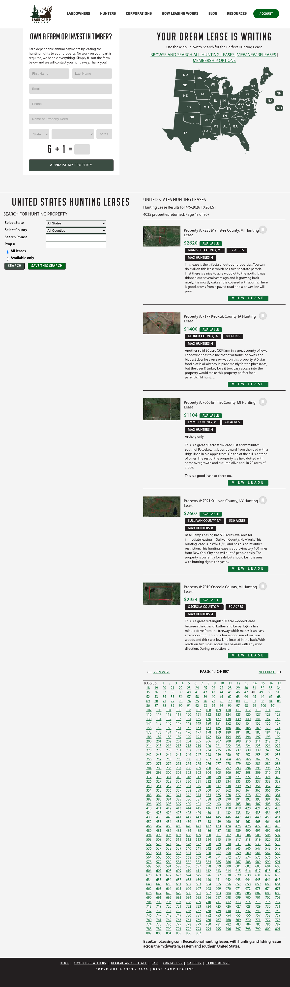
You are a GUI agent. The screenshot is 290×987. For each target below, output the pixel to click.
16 (271, 683)
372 (188, 795)
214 (148, 746)
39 (180, 692)
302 (188, 773)
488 (228, 831)
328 (168, 782)
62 (230, 697)
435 (258, 813)
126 (248, 715)
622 (168, 875)
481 (158, 831)
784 (248, 924)
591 (277, 862)
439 (158, 817)
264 (228, 759)
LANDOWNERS (78, 13)
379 (258, 795)
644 (248, 880)
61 (221, 697)
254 (267, 755)
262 (208, 759)
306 (228, 773)
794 (208, 929)
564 (148, 858)
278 (228, 764)
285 (158, 768)
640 (208, 880)
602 (248, 866)
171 (277, 728)
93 (205, 706)
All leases (16, 251)
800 (267, 929)
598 (208, 866)
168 (248, 728)
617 (258, 871)
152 (228, 724)
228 (148, 750)
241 (277, 750)
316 (188, 777)
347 (218, 786)
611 (198, 871)
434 (248, 813)
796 (228, 929)
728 (248, 907)
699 (238, 898)
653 (198, 884)
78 (221, 701)
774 (148, 924)
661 (277, 884)
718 (148, 907)
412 (168, 808)
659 (258, 884)
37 (164, 692)
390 (228, 800)
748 (168, 916)
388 (208, 800)
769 (238, 920)
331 (198, 782)
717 (277, 902)
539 (178, 849)
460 (228, 822)
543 (218, 849)
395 (277, 800)
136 (208, 719)
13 (246, 683)
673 (258, 889)
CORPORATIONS (139, 13)
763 (178, 920)
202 (168, 741)
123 (218, 715)
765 (198, 920)
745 (277, 911)
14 (255, 683)
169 (258, 728)
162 (188, 728)
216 (168, 746)
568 (188, 858)
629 (238, 875)
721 (178, 907)
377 (238, 795)
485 (198, 831)
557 (218, 853)
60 (213, 697)
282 (267, 764)
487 (218, 831)
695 (198, 898)
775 (158, 924)
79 (230, 701)
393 (258, 800)
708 (188, 902)
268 (267, 759)
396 (148, 804)
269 (277, 759)
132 (168, 719)
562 (267, 853)
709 (198, 902)
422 (267, 808)
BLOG (212, 13)
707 (178, 902)
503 (238, 835)
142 (267, 719)
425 (158, 813)
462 (248, 822)
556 (208, 853)
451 (277, 817)
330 (188, 782)
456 (188, 822)
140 (248, 719)
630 (248, 875)
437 (277, 813)
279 (238, 764)
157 (277, 724)
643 (238, 880)
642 (228, 880)
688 (267, 893)
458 (208, 822)
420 (248, 808)
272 (168, 764)
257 (158, 759)
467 (158, 826)
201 (158, 741)
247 (198, 755)
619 (277, 871)
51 (277, 692)
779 (198, 924)
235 (218, 750)
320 (228, 777)
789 (158, 929)
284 (148, 768)
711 (218, 902)
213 (277, 741)
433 (238, 813)
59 (205, 697)
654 (208, 884)
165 (218, 728)
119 (178, 715)
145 (158, 724)
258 (168, 759)
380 (267, 795)
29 (238, 688)
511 (178, 840)
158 (148, 728)
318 (208, 777)
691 (158, 898)
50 (269, 692)
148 (188, 724)
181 (238, 733)
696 (208, 898)
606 (148, 871)
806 (188, 933)
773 (277, 920)
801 (277, 929)
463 (258, 822)
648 (148, 884)
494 (148, 835)
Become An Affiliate (129, 963)
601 (238, 866)
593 (158, 866)
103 (158, 710)
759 (277, 916)
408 (267, 804)
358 (188, 791)
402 (208, 804)
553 (178, 853)
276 (208, 764)
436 (267, 813)
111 (238, 710)
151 (218, 724)
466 (148, 826)
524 (168, 844)
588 (248, 862)
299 (158, 773)
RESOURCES (237, 13)
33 (270, 688)
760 (148, 920)
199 (277, 737)
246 (188, 755)
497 (178, 835)
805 (178, 933)
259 (178, 759)
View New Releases (256, 55)
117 (158, 715)
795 (218, 929)
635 (158, 880)
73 (180, 701)
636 (168, 880)
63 (238, 697)
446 (228, 817)
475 (238, 826)
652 (188, 884)
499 (198, 835)
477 (258, 826)
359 (198, 791)
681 (198, 893)
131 (158, 719)
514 (208, 840)
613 (218, 871)
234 (208, 750)
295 (258, 768)
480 (148, 831)
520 (267, 840)
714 (248, 902)
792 (188, 929)
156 (267, 724)
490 (248, 831)
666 (188, 889)
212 (267, 741)
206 (208, 741)
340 (148, 786)
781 (218, 924)
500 (208, 835)
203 (178, 741)
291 (218, 768)
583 (198, 862)
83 (262, 701)
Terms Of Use (218, 963)
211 (258, 741)
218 (188, 746)
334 (228, 782)
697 (218, 898)
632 (267, 875)
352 (267, 786)
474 (228, 826)
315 (178, 777)
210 (248, 741)
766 (208, 920)
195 (238, 737)
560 (248, 853)
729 (258, 907)
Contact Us (173, 963)
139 (238, 719)
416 (208, 808)
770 (248, 920)
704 (148, 902)
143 (277, 719)
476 (248, 826)
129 (277, 715)
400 (188, 804)
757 (258, 916)
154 (248, 724)
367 (277, 791)
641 (218, 880)
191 (198, 737)
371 (178, 795)
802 (148, 933)
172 (148, 733)
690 (148, 898)
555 (198, 853)
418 (228, 808)
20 (164, 688)
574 (248, 858)
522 (148, 844)
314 (168, 777)
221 (218, 746)
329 (178, 782)
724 (208, 907)
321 (238, 777)
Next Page (270, 672)
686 (248, 893)
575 (258, 858)
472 (208, 826)
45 (230, 692)
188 (168, 737)
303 (198, 773)
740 (228, 911)
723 (198, 907)
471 (198, 826)
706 (168, 902)
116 (148, 715)
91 (189, 706)
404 (228, 804)
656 (228, 884)
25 (205, 688)
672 (248, 889)
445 (218, 817)
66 (262, 697)
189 (178, 737)
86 (148, 706)
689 (277, 893)
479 (277, 826)
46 (238, 692)
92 (197, 706)
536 (148, 849)
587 (238, 862)
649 (158, 884)
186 (148, 737)
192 (208, 737)
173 (158, 733)
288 (188, 768)
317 (198, 777)
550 (148, 853)
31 (254, 688)
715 (258, 902)
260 (188, 759)
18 (148, 688)
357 (178, 791)
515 (218, 840)
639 (198, 880)
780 (208, 924)
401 (198, 804)
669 (218, 889)
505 (258, 835)
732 (148, 911)
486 (208, 831)
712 (228, 902)
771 (258, 920)
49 (261, 692)
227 (277, 746)
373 (198, 795)
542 (208, 849)
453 (158, 822)
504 (248, 835)
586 (228, 862)
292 (228, 768)
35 (148, 692)
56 (180, 697)
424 (148, 813)
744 (267, 911)
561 (258, 853)
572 (228, 858)
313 (158, 777)
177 (198, 733)
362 (228, 791)
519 (258, 840)
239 (258, 750)
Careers (194, 963)
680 (188, 893)
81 (246, 701)
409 (277, 804)
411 (158, 808)
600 (228, 866)
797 (238, 929)
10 (222, 683)
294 (248, 768)
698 (228, 898)
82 (254, 701)
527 (198, 844)
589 (258, 862)
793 (198, 929)
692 (168, 898)
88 (164, 706)
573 (238, 858)
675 (277, 889)
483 (178, 831)
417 (218, 808)
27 (221, 688)
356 (168, 791)
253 (258, 755)
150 (208, 724)
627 (218, 875)
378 (248, 795)
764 (188, 920)
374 (208, 795)
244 (168, 755)
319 (218, 777)
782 (228, 924)
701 (258, 898)
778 (188, 924)
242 (148, 755)
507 (277, 835)
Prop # (10, 244)
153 (238, 724)
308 (248, 773)
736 (188, 911)
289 (198, 768)
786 (267, 924)
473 (218, 826)
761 (158, 920)
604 (267, 866)
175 (178, 733)
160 (168, 728)
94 (213, 706)
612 (208, 871)
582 (188, 862)
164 (208, 728)
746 (148, 916)
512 (188, 840)
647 (277, 880)
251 (238, 755)
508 (148, 840)
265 (238, 759)
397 (158, 804)
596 (188, 866)
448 (248, 817)
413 (178, 808)
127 (258, 715)
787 (277, 924)
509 (158, 840)
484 (188, 831)
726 (228, 907)
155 (258, 724)
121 (198, 715)
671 (238, 889)
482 (168, 831)
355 (158, 791)
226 (267, 746)
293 (238, 768)
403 (218, 804)
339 (277, 782)
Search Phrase (16, 237)
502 (228, 835)
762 (168, 920)
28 (230, 688)
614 (228, 871)
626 (208, 875)
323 (258, 777)
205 (198, 741)
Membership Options (214, 61)
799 (258, 929)
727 (238, 907)
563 (277, 853)
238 (248, 750)
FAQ (155, 963)
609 (178, 871)
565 (158, 858)
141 (258, 719)
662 (148, 889)
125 (238, 715)
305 (218, 773)
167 (238, 728)
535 (277, 844)
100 (263, 706)
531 (238, 844)
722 (188, 907)
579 (158, 862)
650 (168, 884)
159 (158, 728)
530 (228, 844)
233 (198, 750)
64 (246, 697)
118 (168, 715)
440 (168, 817)
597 (198, 866)
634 (148, 880)
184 (267, 733)
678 (168, 893)
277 (218, 764)
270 (148, 764)
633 (277, 875)
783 (238, 924)
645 (258, 880)
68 (279, 697)
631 (258, 875)
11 (230, 683)
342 (168, 786)
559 (238, 853)
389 (218, 800)
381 (277, 795)
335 (238, 782)
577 (277, 858)
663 (158, 889)
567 (178, 858)
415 (198, 808)
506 (267, 835)
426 (168, 813)
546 (248, 849)
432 (228, 813)
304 (208, 773)
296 (267, 768)
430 (208, 813)
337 (258, 782)
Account (266, 13)
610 (188, 871)
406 (248, 804)
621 (158, 875)
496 (168, 835)
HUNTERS (108, 13)
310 (267, 773)
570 (208, 858)
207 (218, 741)
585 (218, 862)
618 (267, 871)
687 (258, 893)
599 (218, 866)
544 (228, 849)
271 (158, 764)
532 (248, 844)
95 (221, 706)
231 (178, 750)
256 (148, 759)
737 (198, 911)
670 (228, 889)
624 (188, 875)
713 (238, 902)
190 (188, 737)
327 (158, 782)
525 (178, 844)
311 (277, 773)
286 (168, 768)
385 (178, 800)
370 (168, 795)
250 (228, 755)
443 (198, 817)
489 (238, 831)
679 (178, 893)
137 (218, 719)
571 (218, 858)
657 (238, 884)
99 (254, 706)
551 (158, 853)
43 (213, 692)
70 (156, 701)
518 (248, 840)
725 (218, 907)
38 (172, 692)
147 (178, 724)
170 (267, 728)
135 (198, 719)
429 (198, 813)
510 (168, 840)
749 (178, 916)
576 (267, 858)
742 (248, 911)
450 (267, 817)
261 (198, 759)
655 (218, 884)
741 (238, 911)
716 (267, 902)
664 (168, 889)
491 (258, 831)
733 (158, 911)
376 (228, 795)
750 (188, 916)
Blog (64, 963)
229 (158, 750)
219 (198, 746)
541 (198, 849)
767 (218, 920)
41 (197, 692)
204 (188, 741)
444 (208, 817)
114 (267, 710)
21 (172, 688)
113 (258, 710)
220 (208, 746)
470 (188, 826)
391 (238, 800)
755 (238, 916)
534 (267, 844)
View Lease (248, 298)
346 (208, 786)
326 (148, 782)
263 (218, 759)
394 (267, 800)
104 (168, 710)
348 (228, 786)
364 (248, 791)
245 (178, 755)
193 (218, 737)
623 (178, 875)
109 (218, 710)
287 (178, 768)
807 (198, 933)
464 (267, 822)
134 (188, 719)
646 (267, 880)
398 (168, 804)
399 (178, 804)
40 (189, 692)
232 (188, 750)
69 (148, 701)
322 (248, 777)
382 (148, 800)
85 (279, 701)
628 (228, 875)
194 (228, 737)
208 (228, 741)
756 (248, 916)
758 (267, 916)
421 (258, 808)
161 (178, 728)
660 (267, 884)
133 (178, 719)
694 (188, 898)
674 (267, 889)
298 (148, 773)
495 (158, 835)
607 (158, 871)
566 (168, 858)
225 (258, 746)
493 (277, 831)
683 (218, 893)
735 (178, 911)
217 (178, 746)
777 (178, 924)
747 (158, 916)
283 (277, 764)
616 (248, 871)
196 (248, 737)
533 (258, 844)
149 (198, 724)
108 (208, 710)
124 (228, 715)
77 (213, 701)
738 (208, 911)
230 (168, 750)
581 (178, 862)
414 (188, 808)
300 (168, 773)
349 (238, 786)
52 (148, 697)
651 (178, 884)
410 (148, 808)
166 (228, 728)
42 (205, 692)
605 (277, 866)
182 (248, 733)
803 (158, 933)
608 (168, 871)
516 (228, 840)
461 (238, 822)
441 (178, 817)
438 (148, 817)
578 (148, 862)
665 (178, 889)
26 (213, 688)
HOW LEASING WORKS (180, 13)
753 (218, 916)
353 (277, 786)
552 (168, 853)
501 (218, 835)
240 (267, 750)
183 (258, 733)
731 (277, 907)
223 (238, 746)
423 (277, 808)
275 (198, 764)
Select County (16, 230)
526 (188, 844)
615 (238, 871)
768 (228, 920)
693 (178, 898)
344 (188, 786)
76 (205, 701)
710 (208, 902)
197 (258, 737)
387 (198, 800)
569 (198, 858)
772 (267, 920)
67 (270, 697)
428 (188, 813)
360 (208, 791)
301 (178, 773)
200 (148, 741)
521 (277, 840)
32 (262, 688)
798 (248, 929)
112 (248, 710)
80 (238, 701)
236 (228, 750)
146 (168, 724)
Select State (14, 223)
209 (238, 741)
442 (188, 817)
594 (168, 866)
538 (168, 849)
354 (148, 791)
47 (246, 692)
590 (267, 862)
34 (279, 688)
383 (158, 800)
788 (148, 929)
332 (208, 782)
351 (258, 786)
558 (228, 853)
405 (238, 804)
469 (178, 826)
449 (258, 817)
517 (238, 840)
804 (168, 933)
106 (188, 710)
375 (218, 795)
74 (189, 701)
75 (197, 701)
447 (238, 817)
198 (267, 737)
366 (267, 791)
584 (208, 862)
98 (246, 706)
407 (258, 804)
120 (188, 715)
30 (246, 688)
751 (198, 916)
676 (148, 893)
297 (277, 768)
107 (198, 710)
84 (270, 701)
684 (228, 893)
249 (218, 755)
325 (277, 777)
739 (218, 911)
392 (248, 800)
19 (156, 688)
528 (208, 844)
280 (248, 764)
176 (188, 733)
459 (218, 822)
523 (158, 844)
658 (248, 884)
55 (172, 697)
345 (198, 786)
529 (218, 844)
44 (221, 692)
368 (148, 795)
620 (148, 875)
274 (188, 764)
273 (178, 764)
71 (164, 701)
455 (178, 822)
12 (238, 683)
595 (178, 866)
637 (178, 880)
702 (267, 898)
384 (168, 800)
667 (198, 889)
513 (198, 840)
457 (198, 822)
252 (248, 755)
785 (258, 924)
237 (238, 750)
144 (148, 724)
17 (279, 683)
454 (168, 822)
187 (158, 737)
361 (218, 791)
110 (228, 710)
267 (258, 759)
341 (158, 786)
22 (180, 688)
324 (267, 777)
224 (248, 746)
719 (158, 907)
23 (189, 688)
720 (168, 907)
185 (277, 733)
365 (258, 791)
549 (277, 849)
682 (208, 893)
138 (228, 719)
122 (208, 715)
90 (180, 706)
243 (158, 755)
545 (238, 849)
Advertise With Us (90, 963)
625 (198, 875)
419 (238, 808)
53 (156, 697)
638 (188, 880)
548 (267, 849)
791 (178, 929)
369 (158, 795)
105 (178, 710)
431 (218, 813)
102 (148, 710)
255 (277, 755)
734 (168, 911)
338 (267, 782)
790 (168, 929)
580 (168, 862)
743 (258, 911)
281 (258, 764)
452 (148, 822)
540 (188, 849)
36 (156, 692)
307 (238, 773)
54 (164, 697)
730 (267, 907)
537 (158, 849)
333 (218, 782)
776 (168, 924)
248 (208, 755)
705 (158, 902)
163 (198, 728)
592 (148, 866)
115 (277, 710)
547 (258, 849)
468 (168, 826)
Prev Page (158, 672)
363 (238, 791)
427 (178, 813)
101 (273, 706)
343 (178, 786)
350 (248, 786)
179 (218, 733)
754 (228, 916)
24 (197, 688)
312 (148, 777)
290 (208, 768)
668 (208, 889)
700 (248, 898)
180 (228, 733)
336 (248, 782)
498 (188, 835)
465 (277, 822)
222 (228, 746)
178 (208, 733)
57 (189, 697)
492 (267, 831)
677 (158, 893)
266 (248, 759)
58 (197, 697)
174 (168, 733)
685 (238, 893)
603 (258, 866)
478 (267, 826)
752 (208, 916)
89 (172, 706)
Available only (20, 258)
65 (254, 697)
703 (277, 898)
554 (188, 853)
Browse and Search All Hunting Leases (192, 55)
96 (230, 706)
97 (238, 706)
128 (267, 715)
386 (188, 800)
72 (172, 701)
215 (158, 746)
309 (258, 773)
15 (263, 683)
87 (156, 706)
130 (148, 719)
